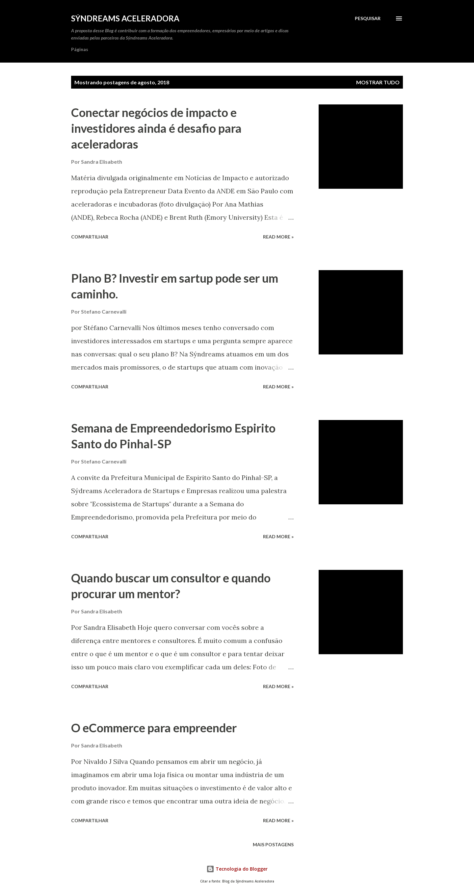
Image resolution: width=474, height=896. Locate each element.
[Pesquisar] (368, 18)
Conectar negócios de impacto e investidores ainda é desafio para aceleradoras (156, 128)
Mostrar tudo (378, 82)
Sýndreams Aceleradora (125, 18)
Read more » (278, 236)
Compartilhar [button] (89, 236)
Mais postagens (273, 844)
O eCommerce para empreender (154, 727)
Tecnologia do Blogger (237, 869)
